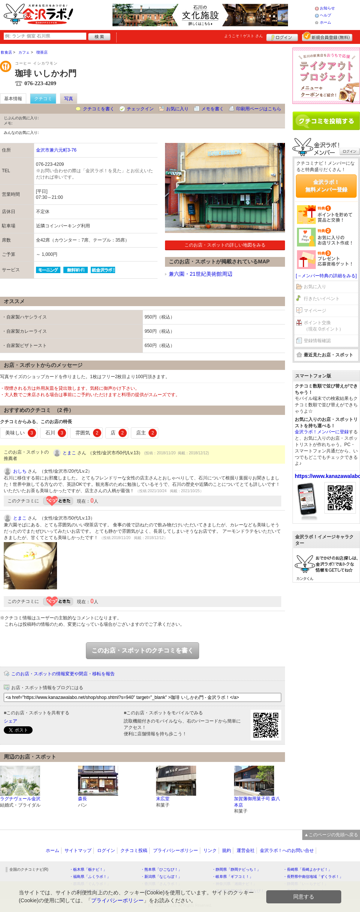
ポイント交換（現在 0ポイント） (324, 326)
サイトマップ (78, 850)
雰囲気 (88, 433)
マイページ (315, 310)
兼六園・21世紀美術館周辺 (200, 274)
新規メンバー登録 (327, 36)
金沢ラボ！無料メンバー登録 (326, 185)
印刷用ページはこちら (258, 108)
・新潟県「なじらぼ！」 (161, 876)
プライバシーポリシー (175, 850)
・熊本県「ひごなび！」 (161, 869)
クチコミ (43, 98)
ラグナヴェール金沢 (20, 798)
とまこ (69, 452)
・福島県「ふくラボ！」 (90, 876)
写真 (68, 98)
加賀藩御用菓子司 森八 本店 (257, 802)
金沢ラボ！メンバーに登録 (322, 431)
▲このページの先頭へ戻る (331, 834)
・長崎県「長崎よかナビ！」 (307, 869)
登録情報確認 (317, 340)
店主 (146, 433)
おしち (20, 471)
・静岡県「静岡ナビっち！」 (236, 869)
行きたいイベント (322, 298)
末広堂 (163, 798)
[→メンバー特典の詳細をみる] (326, 275)
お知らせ (327, 8)
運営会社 (246, 850)
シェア (10, 721)
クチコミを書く (98, 108)
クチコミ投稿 (133, 850)
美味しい (20, 433)
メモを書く (212, 108)
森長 (82, 798)
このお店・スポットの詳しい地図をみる (225, 245)
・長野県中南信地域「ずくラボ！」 (313, 876)
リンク (210, 850)
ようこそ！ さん (243, 36)
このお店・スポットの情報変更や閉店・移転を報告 (63, 673)
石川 (55, 433)
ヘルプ (325, 15)
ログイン (282, 36)
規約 (226, 850)
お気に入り (177, 108)
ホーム (325, 22)
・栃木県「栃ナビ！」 (88, 869)
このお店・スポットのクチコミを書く (143, 650)
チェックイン (140, 108)
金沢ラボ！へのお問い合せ (287, 850)
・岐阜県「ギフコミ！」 (232, 876)
